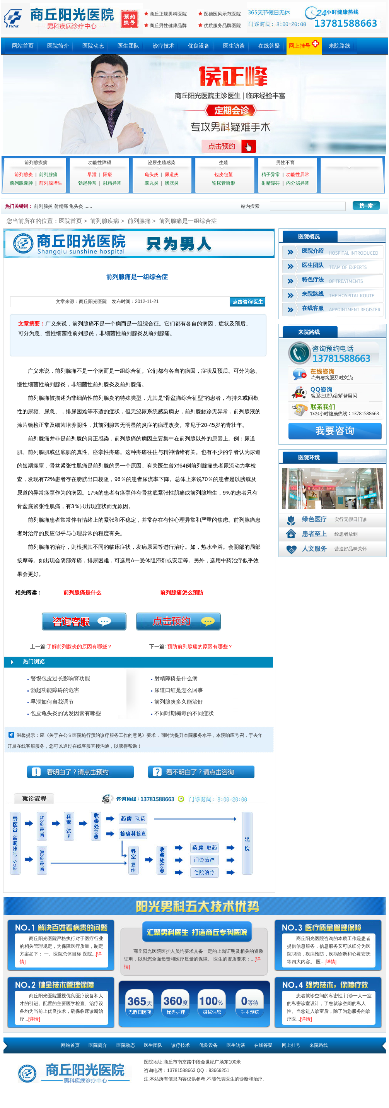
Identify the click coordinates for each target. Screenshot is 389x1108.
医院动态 (93, 46)
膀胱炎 (172, 183)
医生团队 (128, 46)
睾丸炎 (152, 183)
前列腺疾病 (36, 162)
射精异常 (112, 183)
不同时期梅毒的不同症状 (184, 713)
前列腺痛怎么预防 (181, 592)
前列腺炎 (23, 174)
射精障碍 (270, 183)
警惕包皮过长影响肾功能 (60, 678)
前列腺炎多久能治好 (178, 702)
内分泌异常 (297, 183)
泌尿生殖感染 (162, 162)
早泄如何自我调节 (52, 702)
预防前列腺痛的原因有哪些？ (200, 646)
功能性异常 (297, 174)
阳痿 (107, 174)
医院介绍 (313, 251)
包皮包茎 (223, 174)
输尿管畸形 (223, 183)
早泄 (92, 174)
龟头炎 (152, 174)
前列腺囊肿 (21, 183)
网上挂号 (304, 46)
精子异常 (270, 174)
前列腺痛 (48, 174)
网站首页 (23, 46)
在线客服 (313, 308)
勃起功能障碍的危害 (55, 690)
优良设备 (199, 46)
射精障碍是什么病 (176, 678)
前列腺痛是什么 (82, 592)
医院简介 (58, 46)
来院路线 (339, 46)
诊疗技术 (163, 46)
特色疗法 (313, 279)
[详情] (34, 1019)
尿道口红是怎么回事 (178, 690)
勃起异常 (87, 183)
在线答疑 (269, 46)
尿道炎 (172, 174)
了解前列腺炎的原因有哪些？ (79, 646)
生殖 (223, 162)
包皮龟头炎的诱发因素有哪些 (66, 713)
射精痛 (61, 206)
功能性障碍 (99, 162)
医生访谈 (234, 46)
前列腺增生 (50, 183)
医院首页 (70, 220)
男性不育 (285, 162)
